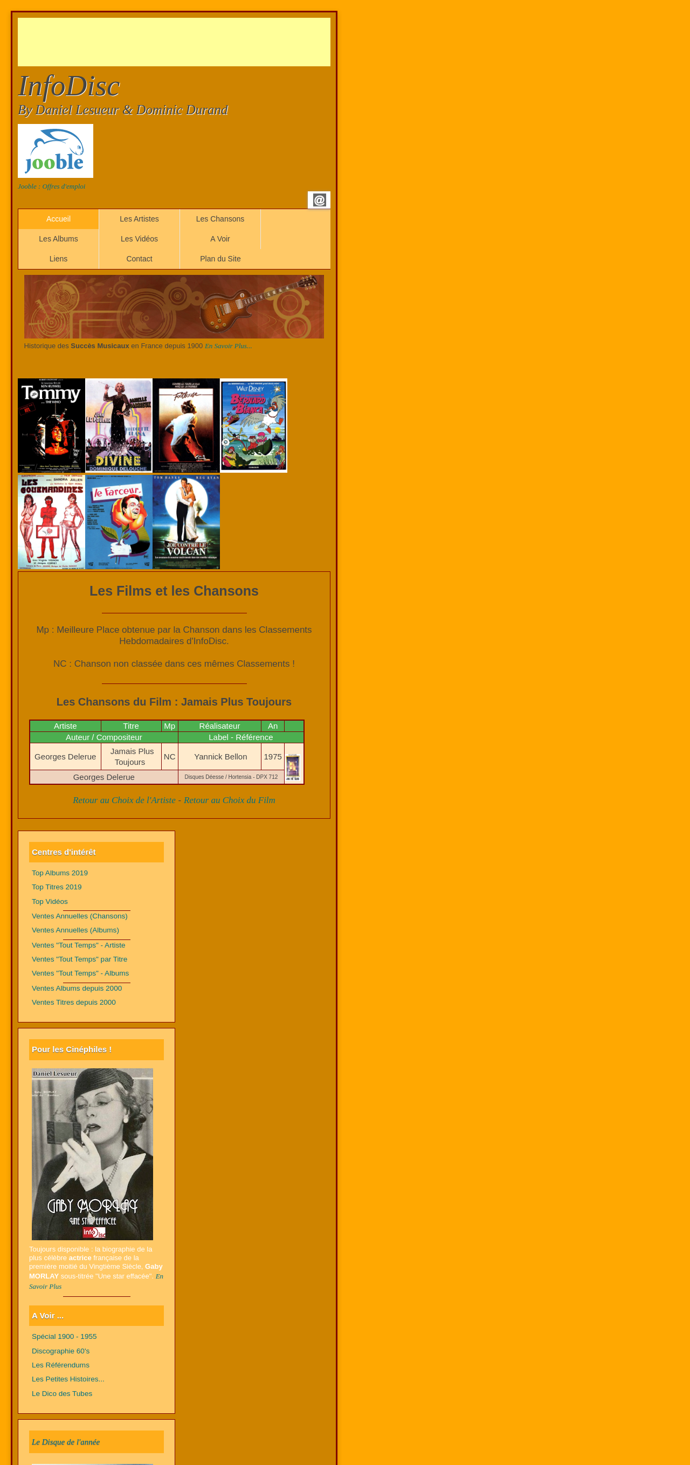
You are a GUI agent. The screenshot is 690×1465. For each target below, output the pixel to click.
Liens (58, 258)
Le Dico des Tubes (62, 1394)
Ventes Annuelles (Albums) (75, 930)
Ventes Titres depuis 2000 (74, 1002)
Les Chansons (220, 219)
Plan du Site (220, 258)
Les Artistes (139, 219)
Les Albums (58, 238)
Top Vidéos (50, 901)
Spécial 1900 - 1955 (64, 1336)
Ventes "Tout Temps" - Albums (80, 973)
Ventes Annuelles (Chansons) (80, 916)
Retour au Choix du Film (229, 800)
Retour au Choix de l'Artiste (124, 800)
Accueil (58, 219)
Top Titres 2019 (57, 887)
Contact (139, 258)
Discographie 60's (60, 1351)
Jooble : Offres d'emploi (51, 186)
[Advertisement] (214, 42)
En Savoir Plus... (228, 346)
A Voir (220, 238)
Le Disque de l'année (66, 1442)
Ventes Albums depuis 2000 (77, 988)
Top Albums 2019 (60, 873)
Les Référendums (60, 1365)
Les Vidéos (139, 238)
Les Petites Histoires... (68, 1379)
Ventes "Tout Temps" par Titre (79, 959)
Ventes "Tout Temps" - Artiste (79, 945)
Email (319, 200)
